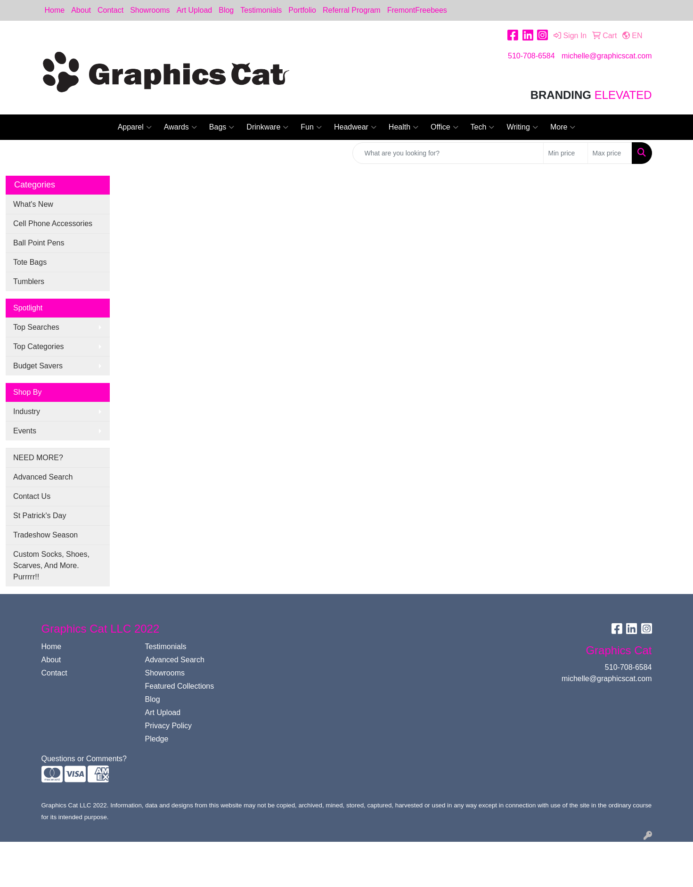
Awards (180, 127)
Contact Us (31, 496)
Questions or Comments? (84, 759)
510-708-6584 (531, 56)
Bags (221, 127)
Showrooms (150, 10)
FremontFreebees (417, 10)
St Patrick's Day (39, 516)
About (81, 10)
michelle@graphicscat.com (607, 56)
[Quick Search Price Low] (565, 153)
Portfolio (302, 10)
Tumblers (28, 281)
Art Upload (194, 10)
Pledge (157, 739)
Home (55, 10)
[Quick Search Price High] (609, 153)
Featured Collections (179, 686)
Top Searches (36, 327)
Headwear (355, 127)
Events (24, 431)
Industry (26, 411)
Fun (311, 127)
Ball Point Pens (39, 243)
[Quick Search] (448, 153)
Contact (110, 10)
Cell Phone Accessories (52, 224)
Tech (483, 127)
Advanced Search (43, 477)
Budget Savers (38, 366)
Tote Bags (30, 262)
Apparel (135, 127)
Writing (522, 127)
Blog (226, 10)
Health (403, 127)
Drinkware (267, 127)
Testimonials (261, 10)
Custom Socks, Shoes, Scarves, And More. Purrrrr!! (51, 565)
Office (444, 127)
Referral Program (352, 10)
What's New (33, 204)
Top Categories (38, 346)
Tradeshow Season (45, 535)
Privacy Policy (168, 726)
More (562, 127)
